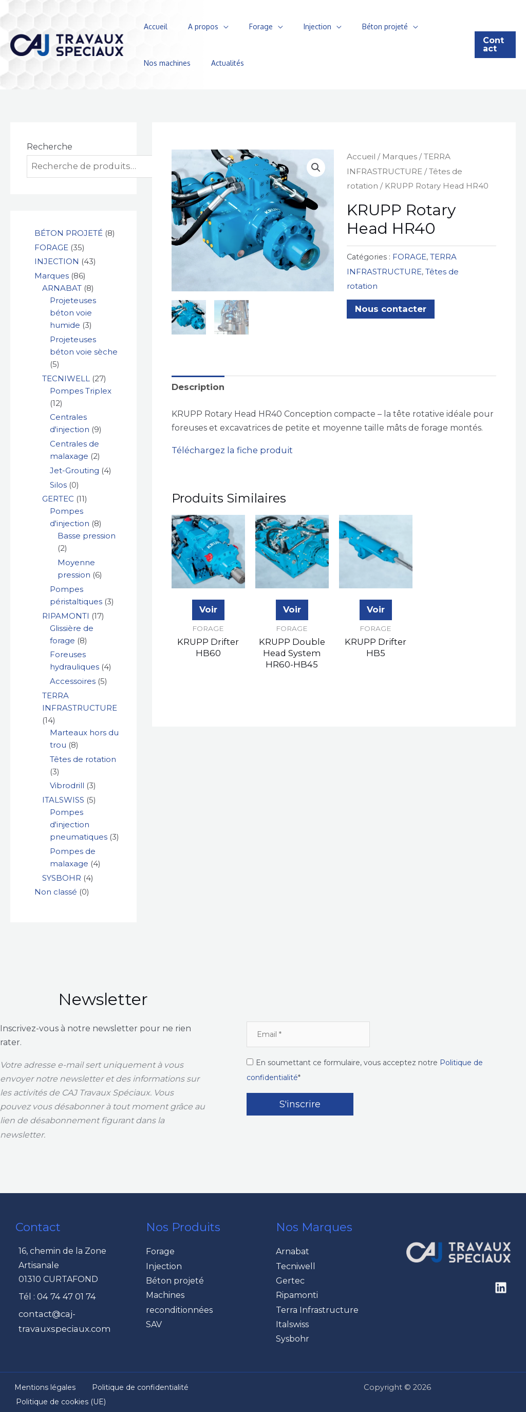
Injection (296, 26)
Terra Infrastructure (317, 1306)
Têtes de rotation (453, 268)
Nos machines (428, 26)
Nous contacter (389, 291)
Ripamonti (297, 1292)
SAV (154, 1320)
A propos (194, 26)
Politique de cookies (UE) (56, 1397)
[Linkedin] (501, 1286)
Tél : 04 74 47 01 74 (56, 1295)
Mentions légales (38, 1382)
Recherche (49, 147)
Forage (245, 26)
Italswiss (292, 1320)
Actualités (157, 63)
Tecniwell (295, 1264)
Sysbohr (292, 1334)
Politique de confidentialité (124, 1382)
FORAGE (408, 254)
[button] (493, 44)
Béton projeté (357, 26)
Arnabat (292, 1250)
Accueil (152, 26)
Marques (398, 156)
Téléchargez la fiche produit (230, 449)
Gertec (290, 1279)
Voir (208, 607)
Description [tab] (197, 386)
